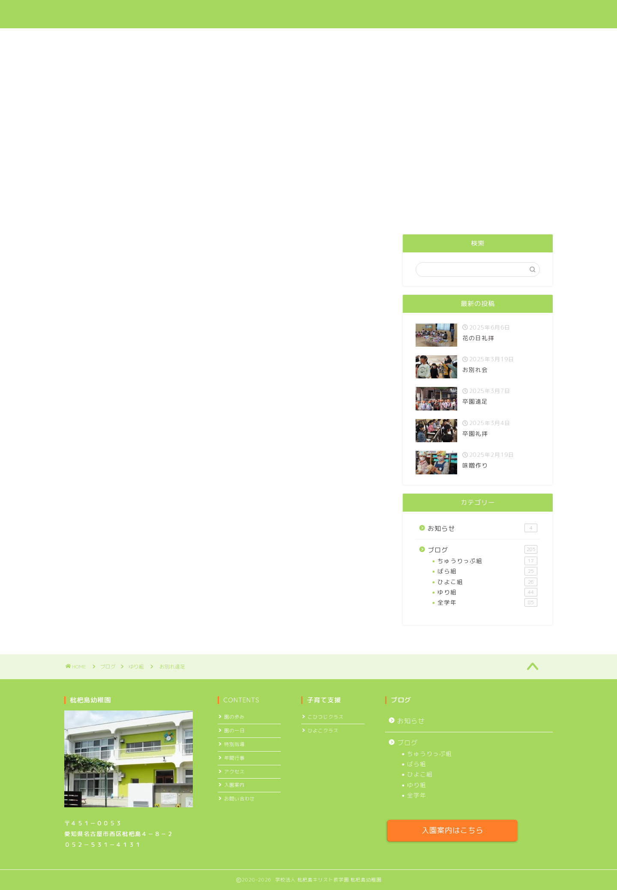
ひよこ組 (487, 582)
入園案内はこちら (452, 830)
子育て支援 (316, 13)
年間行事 (234, 758)
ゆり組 (76, 247)
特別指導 (234, 744)
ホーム (215, 13)
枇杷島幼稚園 (94, 14)
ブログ (410, 13)
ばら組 (487, 571)
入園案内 (366, 13)
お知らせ (482, 528)
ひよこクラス (323, 730)
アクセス (454, 13)
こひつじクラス (326, 716)
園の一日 (234, 730)
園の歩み (234, 716)
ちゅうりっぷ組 (487, 561)
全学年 (487, 602)
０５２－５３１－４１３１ (102, 844)
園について (262, 13)
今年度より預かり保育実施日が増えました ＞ (308, 164)
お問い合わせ (507, 13)
